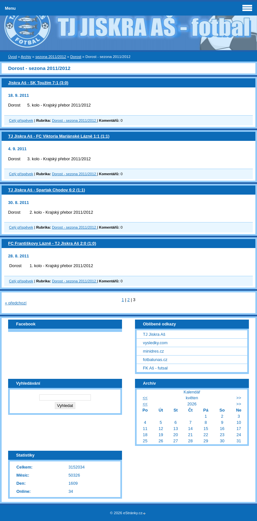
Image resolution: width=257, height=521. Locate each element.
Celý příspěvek (21, 120)
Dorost (75, 57)
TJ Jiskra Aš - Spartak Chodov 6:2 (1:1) (46, 189)
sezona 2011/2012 (50, 57)
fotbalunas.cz (155, 359)
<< (145, 397)
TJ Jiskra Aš (154, 334)
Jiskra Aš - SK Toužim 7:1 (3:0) (38, 82)
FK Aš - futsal (155, 368)
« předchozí (16, 302)
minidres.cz (153, 351)
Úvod (12, 57)
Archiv (26, 57)
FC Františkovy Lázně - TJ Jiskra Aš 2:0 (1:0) (52, 243)
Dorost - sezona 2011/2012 (74, 120)
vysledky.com (155, 342)
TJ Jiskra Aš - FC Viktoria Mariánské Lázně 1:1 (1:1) (58, 136)
